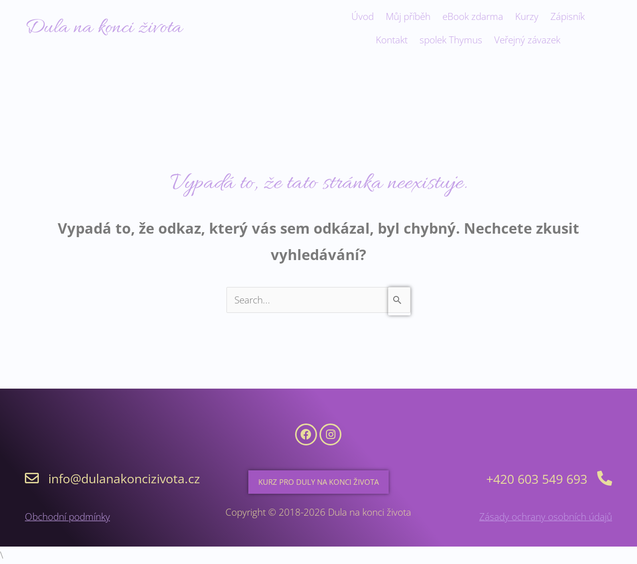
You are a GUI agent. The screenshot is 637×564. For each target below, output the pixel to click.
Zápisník (567, 16)
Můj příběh (408, 16)
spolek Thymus (451, 39)
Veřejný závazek (527, 39)
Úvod (362, 16)
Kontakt (392, 39)
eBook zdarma (472, 16)
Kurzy (526, 16)
